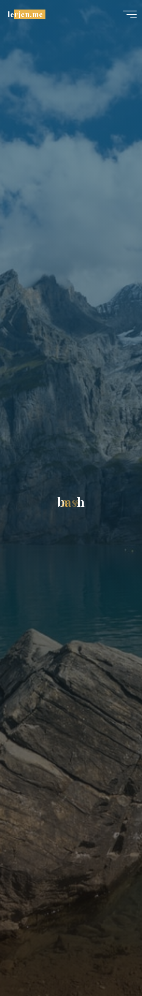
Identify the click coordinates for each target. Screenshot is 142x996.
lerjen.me (25, 14)
